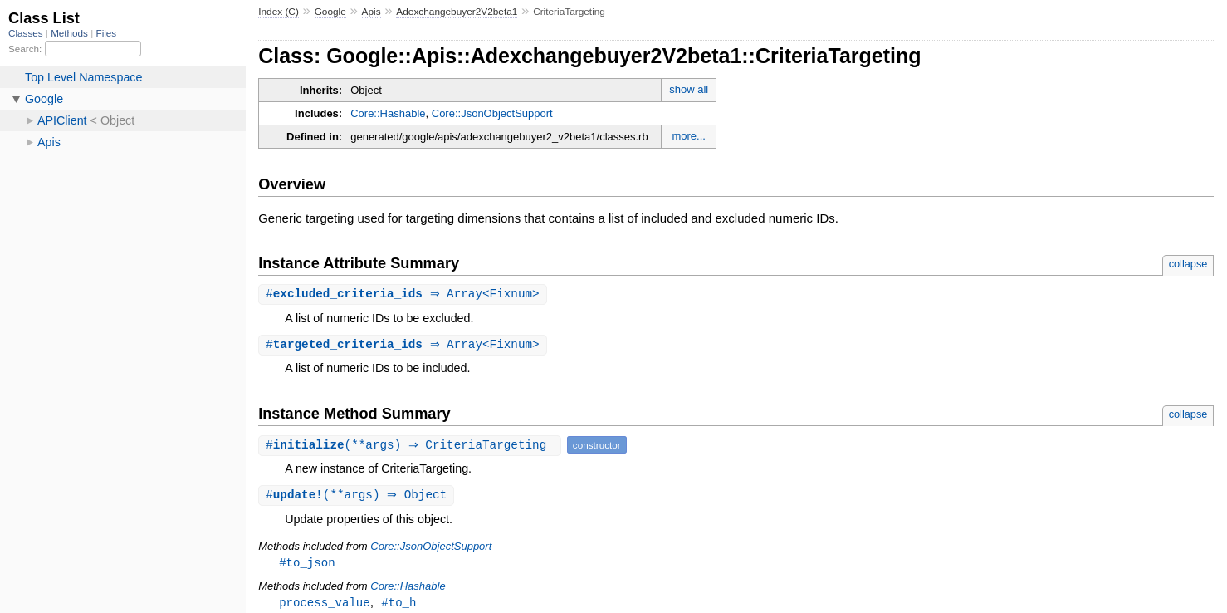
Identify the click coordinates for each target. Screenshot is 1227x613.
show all (688, 89)
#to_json (307, 565)
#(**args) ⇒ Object (358, 497)
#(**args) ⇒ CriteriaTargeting (412, 446)
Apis (371, 11)
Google (330, 11)
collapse (1188, 263)
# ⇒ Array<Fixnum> (405, 294)
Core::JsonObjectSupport (492, 113)
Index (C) (278, 11)
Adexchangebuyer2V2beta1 (456, 11)
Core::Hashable (387, 113)
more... (688, 136)
